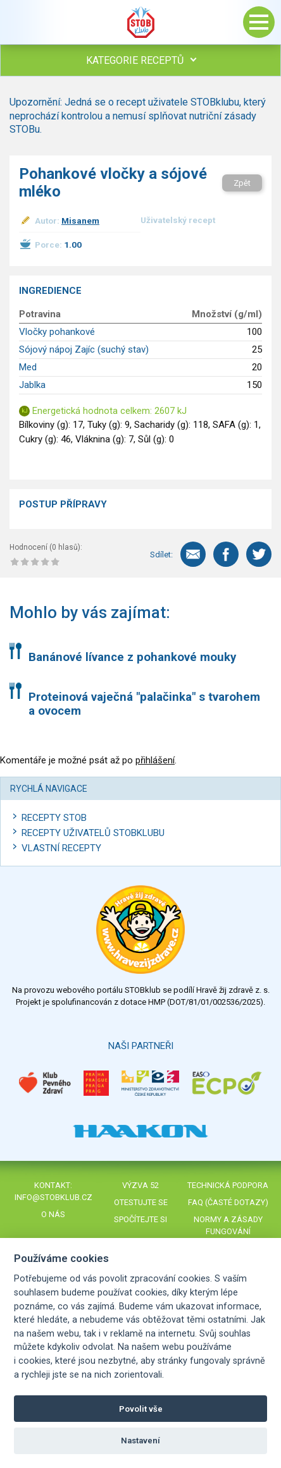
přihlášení (155, 760)
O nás (53, 1214)
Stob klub (140, 22)
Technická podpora (227, 1185)
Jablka (32, 385)
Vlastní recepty (61, 848)
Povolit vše (141, 1409)
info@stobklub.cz (53, 1197)
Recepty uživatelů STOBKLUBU (93, 833)
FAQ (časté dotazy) (228, 1202)
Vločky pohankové (57, 331)
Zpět (242, 183)
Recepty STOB (54, 817)
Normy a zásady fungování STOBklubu (228, 1231)
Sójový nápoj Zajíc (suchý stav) (84, 349)
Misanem (80, 220)
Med (28, 367)
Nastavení (140, 1440)
